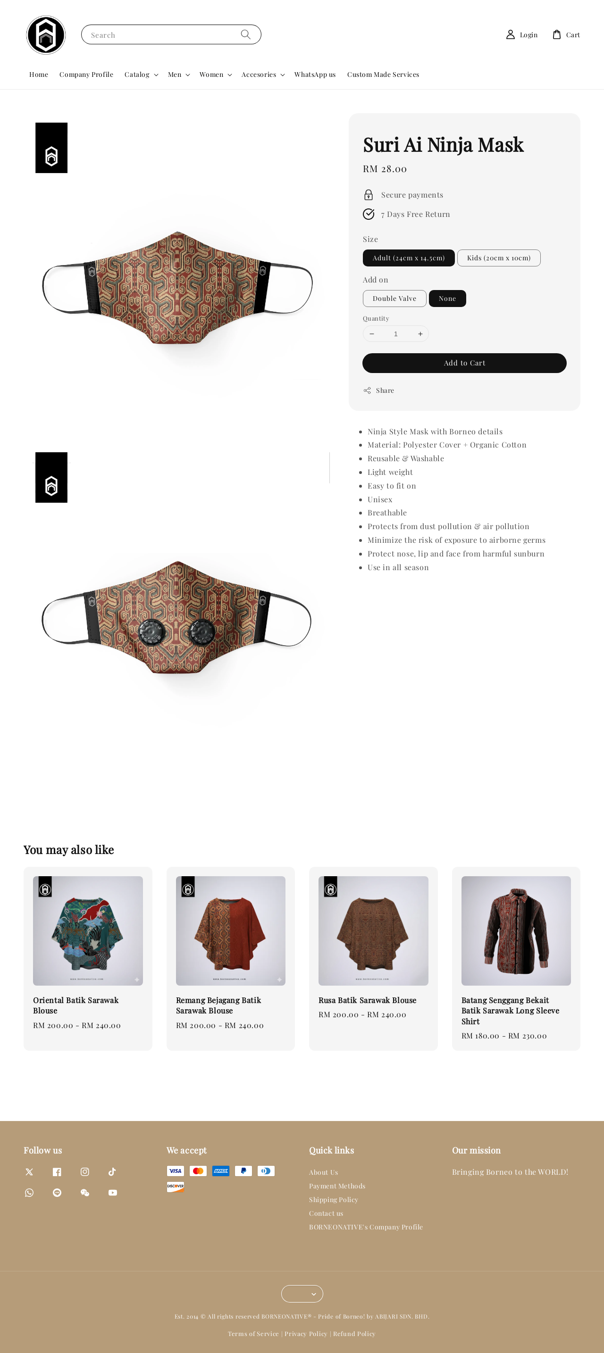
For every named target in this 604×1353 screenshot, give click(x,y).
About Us (323, 1172)
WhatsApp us (315, 74)
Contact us (326, 1213)
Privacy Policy (306, 1333)
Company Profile (86, 74)
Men (175, 74)
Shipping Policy (334, 1199)
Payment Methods (337, 1185)
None (447, 298)
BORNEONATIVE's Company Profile (366, 1226)
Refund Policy (354, 1333)
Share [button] (378, 390)
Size (370, 239)
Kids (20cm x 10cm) (499, 257)
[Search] (246, 34)
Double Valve (395, 298)
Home (38, 74)
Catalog (137, 74)
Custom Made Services (383, 74)
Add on (376, 279)
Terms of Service (253, 1333)
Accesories (259, 74)
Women (211, 74)
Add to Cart (465, 362)
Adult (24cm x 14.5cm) (409, 257)
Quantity (376, 318)
